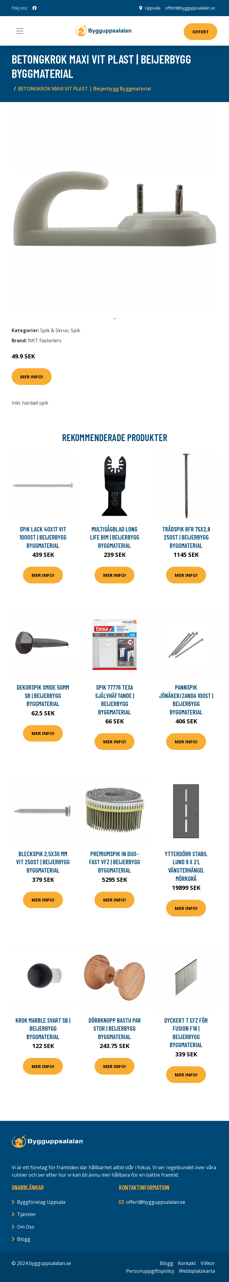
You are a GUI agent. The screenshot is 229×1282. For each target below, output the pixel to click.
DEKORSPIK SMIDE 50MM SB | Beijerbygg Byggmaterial (43, 695)
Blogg (23, 1239)
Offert (200, 32)
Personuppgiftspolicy (150, 1271)
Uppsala (152, 8)
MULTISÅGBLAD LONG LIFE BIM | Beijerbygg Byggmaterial (114, 537)
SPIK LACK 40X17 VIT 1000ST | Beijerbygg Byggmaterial (42, 537)
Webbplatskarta (197, 1271)
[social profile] (34, 8)
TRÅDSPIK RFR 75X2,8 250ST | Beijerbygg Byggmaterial (186, 537)
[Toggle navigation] (20, 31)
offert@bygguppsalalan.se (190, 8)
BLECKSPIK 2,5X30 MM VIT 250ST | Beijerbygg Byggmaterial (43, 862)
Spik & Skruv (54, 330)
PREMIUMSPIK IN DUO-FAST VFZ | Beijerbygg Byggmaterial (114, 862)
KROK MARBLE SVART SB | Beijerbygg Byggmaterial (43, 1028)
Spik (75, 330)
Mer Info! (31, 377)
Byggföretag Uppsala (41, 1202)
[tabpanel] (114, 210)
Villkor (208, 1263)
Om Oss (25, 1227)
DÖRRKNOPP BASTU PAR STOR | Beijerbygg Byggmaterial (115, 1028)
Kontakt (187, 1263)
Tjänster (26, 1214)
